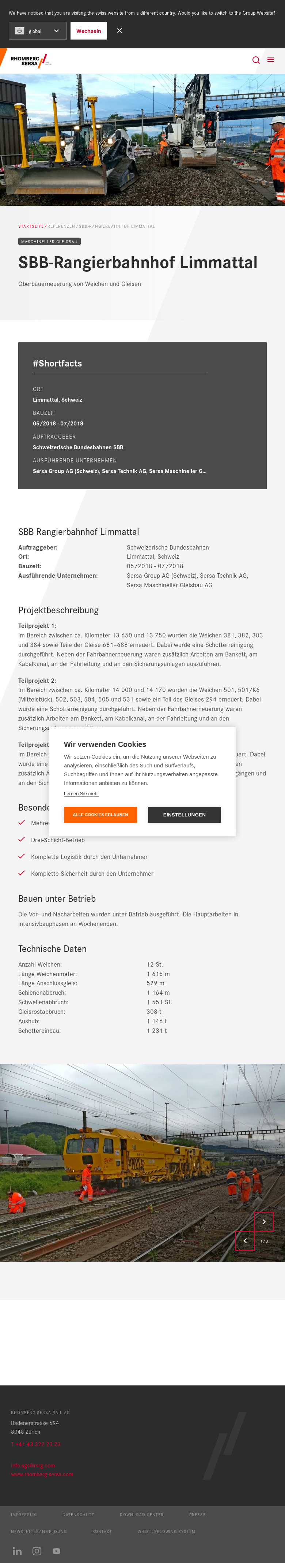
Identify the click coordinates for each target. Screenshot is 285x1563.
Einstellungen (184, 815)
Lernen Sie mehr (81, 793)
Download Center (142, 1514)
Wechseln (88, 30)
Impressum (24, 1514)
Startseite (31, 225)
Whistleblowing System (166, 1531)
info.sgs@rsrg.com (33, 1465)
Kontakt (102, 1531)
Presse (197, 1514)
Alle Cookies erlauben (100, 814)
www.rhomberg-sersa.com (42, 1474)
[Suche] (256, 60)
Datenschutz (78, 1514)
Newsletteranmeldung (39, 1531)
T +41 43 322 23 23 (36, 1444)
